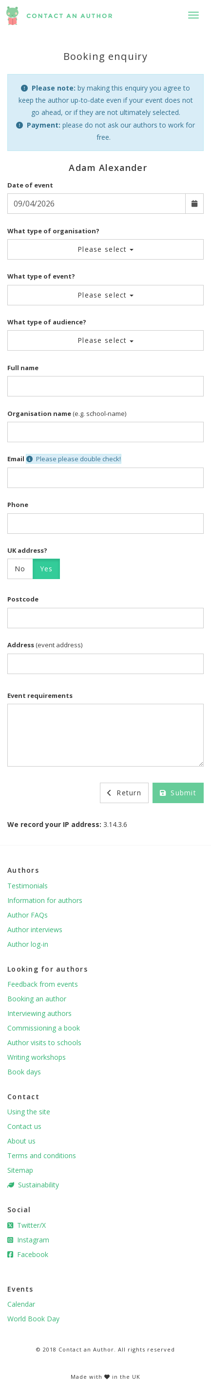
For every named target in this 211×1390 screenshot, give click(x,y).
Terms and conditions (41, 1155)
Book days (24, 1071)
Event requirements (40, 695)
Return (124, 792)
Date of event (30, 185)
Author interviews (34, 929)
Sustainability (33, 1184)
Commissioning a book (43, 1028)
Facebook (27, 1254)
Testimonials (27, 885)
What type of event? (41, 276)
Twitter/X (26, 1225)
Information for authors (44, 900)
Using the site (28, 1111)
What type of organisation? (53, 230)
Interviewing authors (39, 1013)
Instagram (28, 1239)
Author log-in (27, 944)
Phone (17, 504)
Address (20, 644)
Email (15, 458)
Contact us (24, 1126)
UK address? (27, 550)
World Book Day (33, 1318)
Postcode (22, 599)
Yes (46, 568)
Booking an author (36, 998)
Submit (178, 792)
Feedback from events (42, 984)
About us (21, 1141)
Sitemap (20, 1170)
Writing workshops (36, 1057)
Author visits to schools (44, 1042)
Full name (22, 367)
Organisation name (39, 413)
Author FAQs (27, 915)
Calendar (21, 1304)
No (20, 568)
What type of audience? (46, 322)
